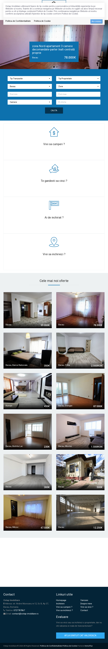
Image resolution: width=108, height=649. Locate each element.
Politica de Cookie (42, 21)
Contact (84, 610)
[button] (30, 78)
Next (104, 44)
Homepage (61, 600)
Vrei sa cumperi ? (64, 607)
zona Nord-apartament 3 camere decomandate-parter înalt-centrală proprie (53, 49)
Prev (3, 44)
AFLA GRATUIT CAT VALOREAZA (80, 635)
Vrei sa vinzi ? (86, 607)
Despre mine (86, 603)
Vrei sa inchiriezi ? (64, 610)
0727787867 (19, 610)
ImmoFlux (89, 646)
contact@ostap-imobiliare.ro (25, 613)
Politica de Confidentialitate (18, 21)
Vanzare (84, 600)
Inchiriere (60, 603)
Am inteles (96, 21)
